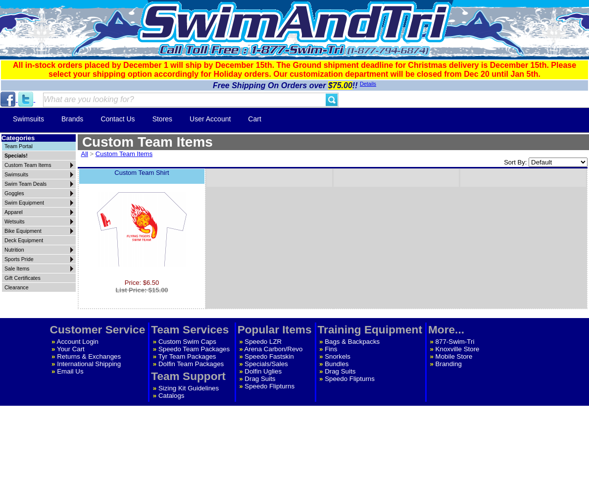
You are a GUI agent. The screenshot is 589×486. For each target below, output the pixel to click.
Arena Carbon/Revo (274, 349)
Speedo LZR (263, 341)
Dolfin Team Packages (191, 364)
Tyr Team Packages (187, 356)
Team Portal (18, 146)
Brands (72, 119)
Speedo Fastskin (269, 356)
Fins (331, 349)
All (84, 154)
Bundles (336, 364)
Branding (449, 364)
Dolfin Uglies (263, 371)
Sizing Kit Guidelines (188, 388)
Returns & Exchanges (89, 356)
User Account (210, 119)
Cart (254, 119)
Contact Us (117, 119)
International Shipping (89, 364)
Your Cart (71, 349)
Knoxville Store (458, 349)
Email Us (70, 371)
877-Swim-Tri (455, 341)
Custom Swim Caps (187, 341)
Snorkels (337, 356)
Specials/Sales (266, 364)
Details (368, 84)
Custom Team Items (124, 154)
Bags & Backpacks (352, 341)
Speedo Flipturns (269, 386)
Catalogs (171, 395)
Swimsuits (28, 119)
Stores (162, 119)
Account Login (77, 341)
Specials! (16, 156)
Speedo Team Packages (194, 349)
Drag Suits (260, 378)
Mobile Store (454, 356)
